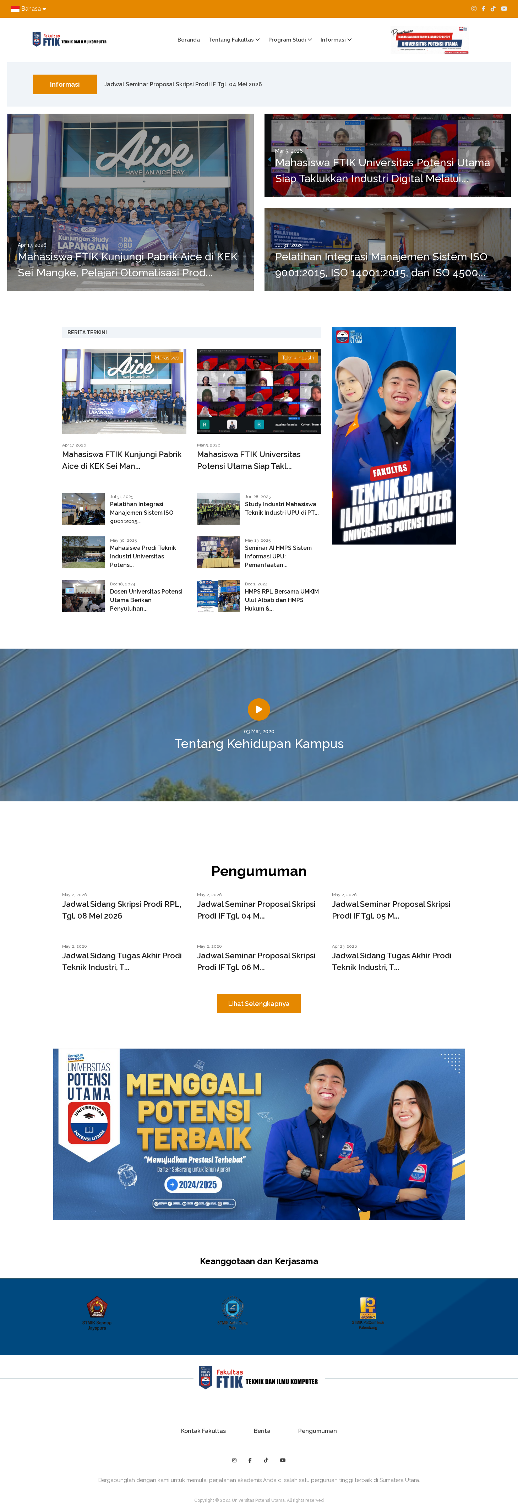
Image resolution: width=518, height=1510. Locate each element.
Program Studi (287, 40)
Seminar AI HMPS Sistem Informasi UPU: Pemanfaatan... (278, 556)
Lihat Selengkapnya (259, 1003)
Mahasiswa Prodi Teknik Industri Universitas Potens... (143, 556)
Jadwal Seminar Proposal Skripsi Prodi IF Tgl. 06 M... (256, 961)
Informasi (333, 40)
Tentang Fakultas (231, 40)
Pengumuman (318, 1431)
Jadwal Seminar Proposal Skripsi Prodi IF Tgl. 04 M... (256, 909)
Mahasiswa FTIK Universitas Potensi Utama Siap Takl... (249, 460)
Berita (262, 1431)
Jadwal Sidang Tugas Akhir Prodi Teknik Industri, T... (122, 961)
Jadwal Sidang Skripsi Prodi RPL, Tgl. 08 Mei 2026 (121, 909)
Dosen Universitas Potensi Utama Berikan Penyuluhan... (146, 600)
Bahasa (28, 8)
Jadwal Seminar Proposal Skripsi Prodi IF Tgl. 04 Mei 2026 (183, 84)
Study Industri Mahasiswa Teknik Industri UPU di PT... (282, 508)
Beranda (189, 40)
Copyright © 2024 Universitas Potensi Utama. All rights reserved (259, 1500)
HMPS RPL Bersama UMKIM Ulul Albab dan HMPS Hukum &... (282, 600)
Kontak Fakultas (202, 1431)
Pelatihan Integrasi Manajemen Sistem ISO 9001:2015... (141, 513)
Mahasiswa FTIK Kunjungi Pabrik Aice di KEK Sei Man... (122, 460)
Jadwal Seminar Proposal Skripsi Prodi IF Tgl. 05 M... (391, 909)
